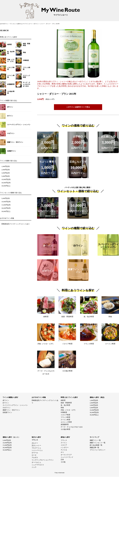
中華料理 (64, 412)
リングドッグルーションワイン (43, 460)
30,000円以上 (5, 186)
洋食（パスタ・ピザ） (68, 410)
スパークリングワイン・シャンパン (15, 405)
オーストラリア (66, 455)
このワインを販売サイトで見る (78, 107)
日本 (62, 459)
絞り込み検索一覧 (96, 445)
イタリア (64, 445)
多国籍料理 (65, 424)
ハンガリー (65, 447)
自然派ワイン (7, 412)
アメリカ (64, 450)
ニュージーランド (67, 457)
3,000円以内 (5, 173)
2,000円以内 (5, 170)
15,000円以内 (5, 205)
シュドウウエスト (38, 465)
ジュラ (34, 467)
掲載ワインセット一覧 (97, 443)
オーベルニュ (36, 462)
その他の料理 (65, 429)
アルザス (35, 457)
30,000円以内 (5, 183)
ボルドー (35, 443)
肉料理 (63, 400)
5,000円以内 (5, 176)
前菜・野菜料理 (66, 403)
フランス (64, 440)
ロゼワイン (6, 407)
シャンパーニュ (37, 450)
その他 (63, 462)
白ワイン (36, 23)
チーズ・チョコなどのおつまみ (72, 427)
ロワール (35, 453)
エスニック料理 (66, 422)
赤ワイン (6, 400)
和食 (62, 407)
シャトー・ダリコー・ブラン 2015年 (50, 23)
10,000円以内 (5, 179)
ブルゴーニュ (36, 448)
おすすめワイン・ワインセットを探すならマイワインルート (16, 23)
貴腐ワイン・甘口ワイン (11, 410)
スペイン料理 (65, 420)
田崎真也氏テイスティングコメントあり (15, 224)
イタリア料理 (65, 415)
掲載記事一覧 (94, 447)
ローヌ (34, 455)
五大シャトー (36, 445)
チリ (62, 452)
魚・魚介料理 (65, 405)
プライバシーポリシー (97, 450)
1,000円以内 (5, 166)
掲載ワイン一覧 (95, 440)
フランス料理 (65, 417)
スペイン (64, 443)
